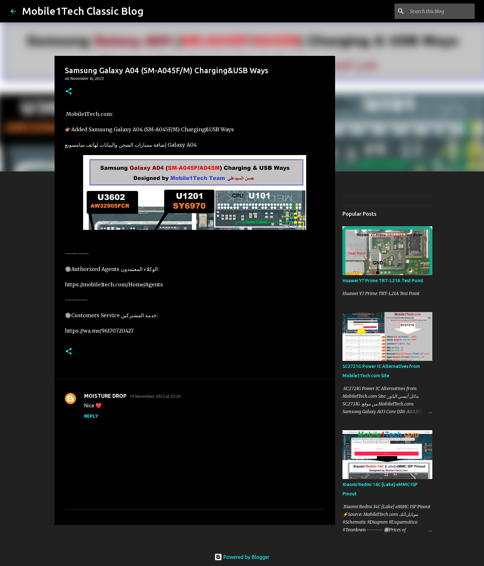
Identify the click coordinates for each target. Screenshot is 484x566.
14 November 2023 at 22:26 (154, 396)
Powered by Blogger (242, 557)
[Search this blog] (441, 11)
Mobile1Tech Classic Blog (82, 11)
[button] (69, 91)
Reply (91, 416)
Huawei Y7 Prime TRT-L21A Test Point (382, 280)
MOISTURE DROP (105, 396)
